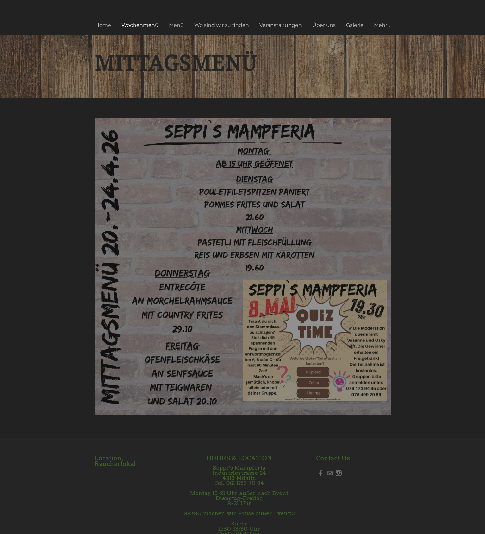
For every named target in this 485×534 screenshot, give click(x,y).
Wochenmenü (140, 25)
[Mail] (330, 473)
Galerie (355, 25)
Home (103, 25)
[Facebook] (321, 473)
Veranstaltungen (280, 25)
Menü (176, 25)
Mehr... (382, 25)
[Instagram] (338, 473)
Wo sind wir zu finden (221, 25)
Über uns (324, 25)
